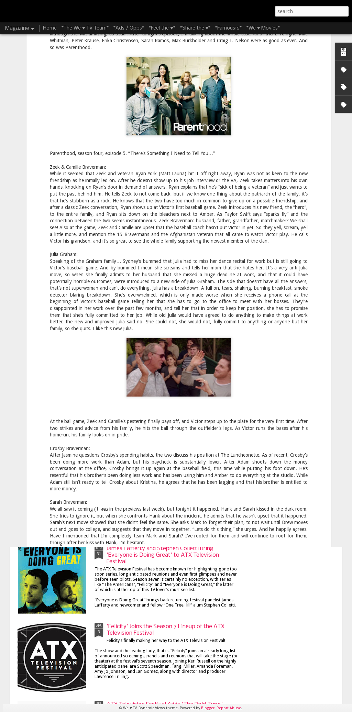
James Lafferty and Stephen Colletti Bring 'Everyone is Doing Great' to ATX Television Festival (163, 555)
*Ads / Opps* (128, 28)
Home (50, 28)
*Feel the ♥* (162, 28)
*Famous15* (228, 28)
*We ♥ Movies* (263, 28)
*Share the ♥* (195, 28)
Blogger (207, 708)
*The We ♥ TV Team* (85, 28)
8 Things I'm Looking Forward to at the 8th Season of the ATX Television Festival (162, 395)
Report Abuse (229, 708)
